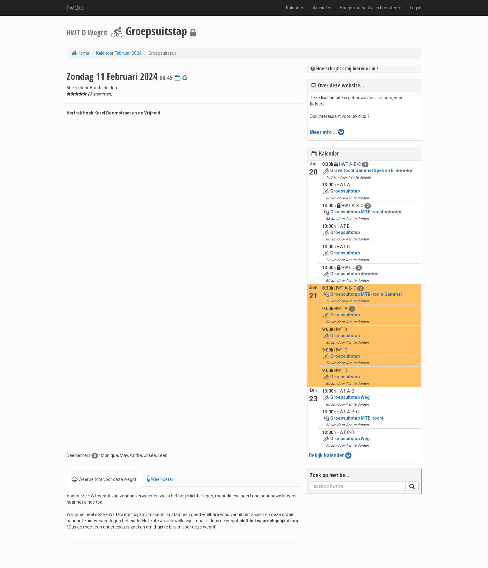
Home (80, 53)
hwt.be (75, 7)
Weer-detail (160, 479)
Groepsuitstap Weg (350, 397)
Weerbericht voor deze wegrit (104, 479)
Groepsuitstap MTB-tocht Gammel (366, 294)
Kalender (294, 7)
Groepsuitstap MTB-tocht (356, 211)
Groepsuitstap (345, 191)
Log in (415, 7)
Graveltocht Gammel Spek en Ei (362, 170)
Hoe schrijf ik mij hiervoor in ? (344, 68)
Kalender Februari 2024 (119, 53)
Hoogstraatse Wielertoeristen (370, 7)
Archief (322, 7)
